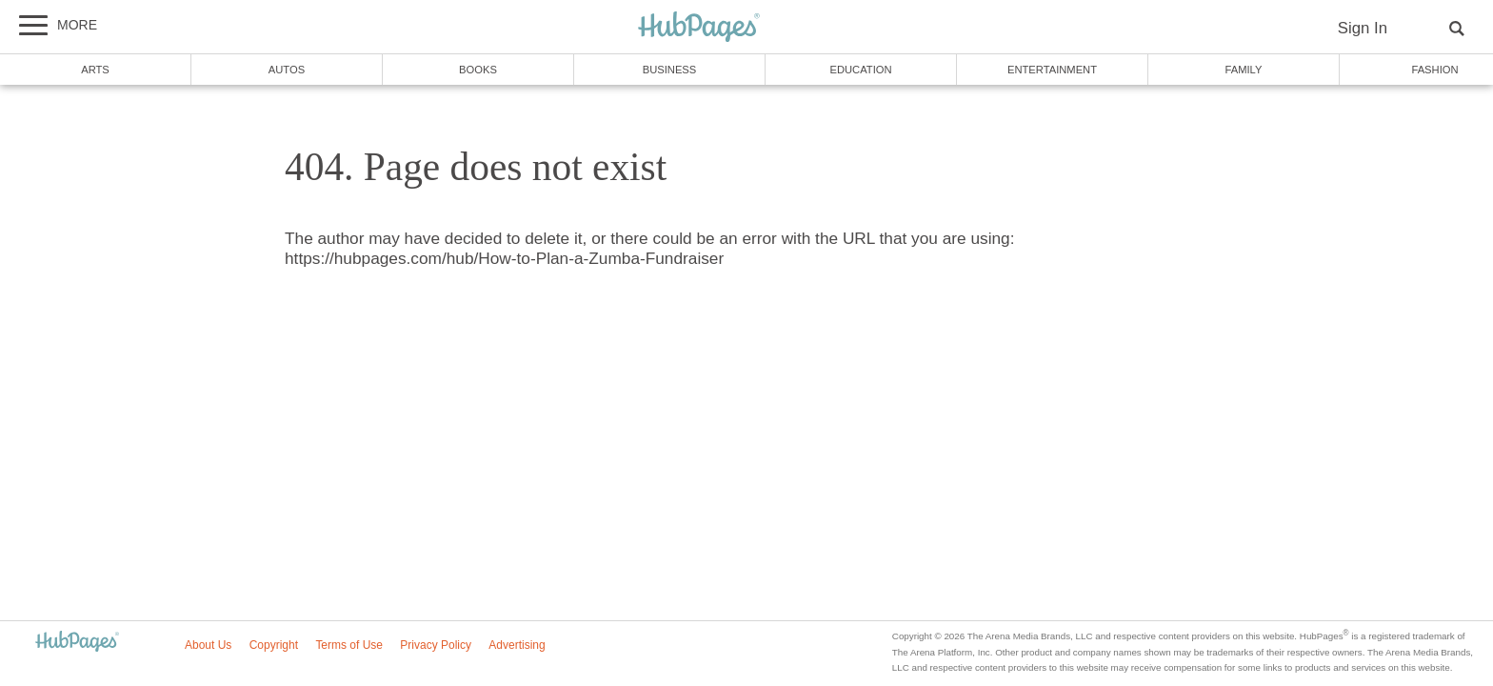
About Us (208, 645)
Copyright (273, 645)
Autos (287, 69)
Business (670, 69)
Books (478, 69)
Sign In (1362, 28)
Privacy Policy (435, 645)
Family (1244, 69)
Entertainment (1052, 69)
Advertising (516, 645)
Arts (95, 69)
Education (860, 69)
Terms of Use (349, 645)
